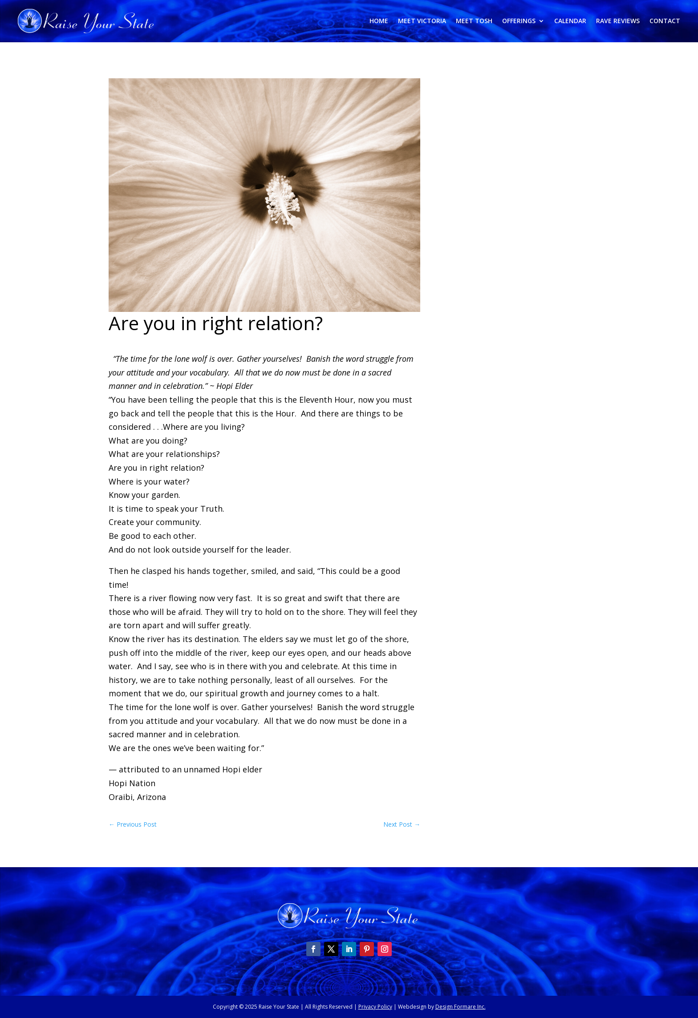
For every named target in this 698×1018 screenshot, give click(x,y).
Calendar (570, 21)
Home (378, 21)
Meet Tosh (474, 21)
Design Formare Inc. (460, 1006)
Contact (664, 21)
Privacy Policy (375, 1006)
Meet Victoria (422, 21)
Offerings (519, 21)
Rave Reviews (618, 21)
